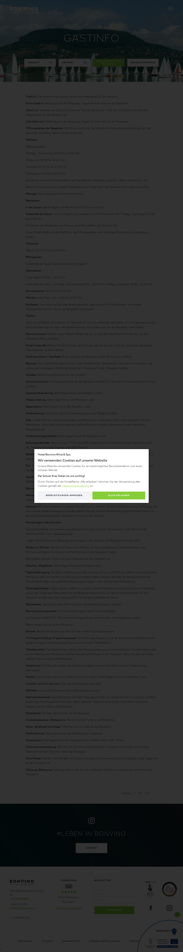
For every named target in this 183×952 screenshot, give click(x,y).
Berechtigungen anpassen (64, 495)
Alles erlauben (119, 495)
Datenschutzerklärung (75, 486)
